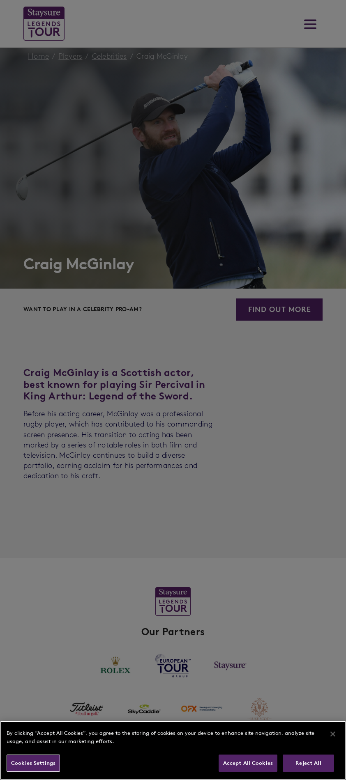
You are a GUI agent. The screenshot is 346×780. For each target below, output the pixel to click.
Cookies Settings (33, 762)
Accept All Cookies (248, 762)
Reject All (308, 762)
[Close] (333, 734)
